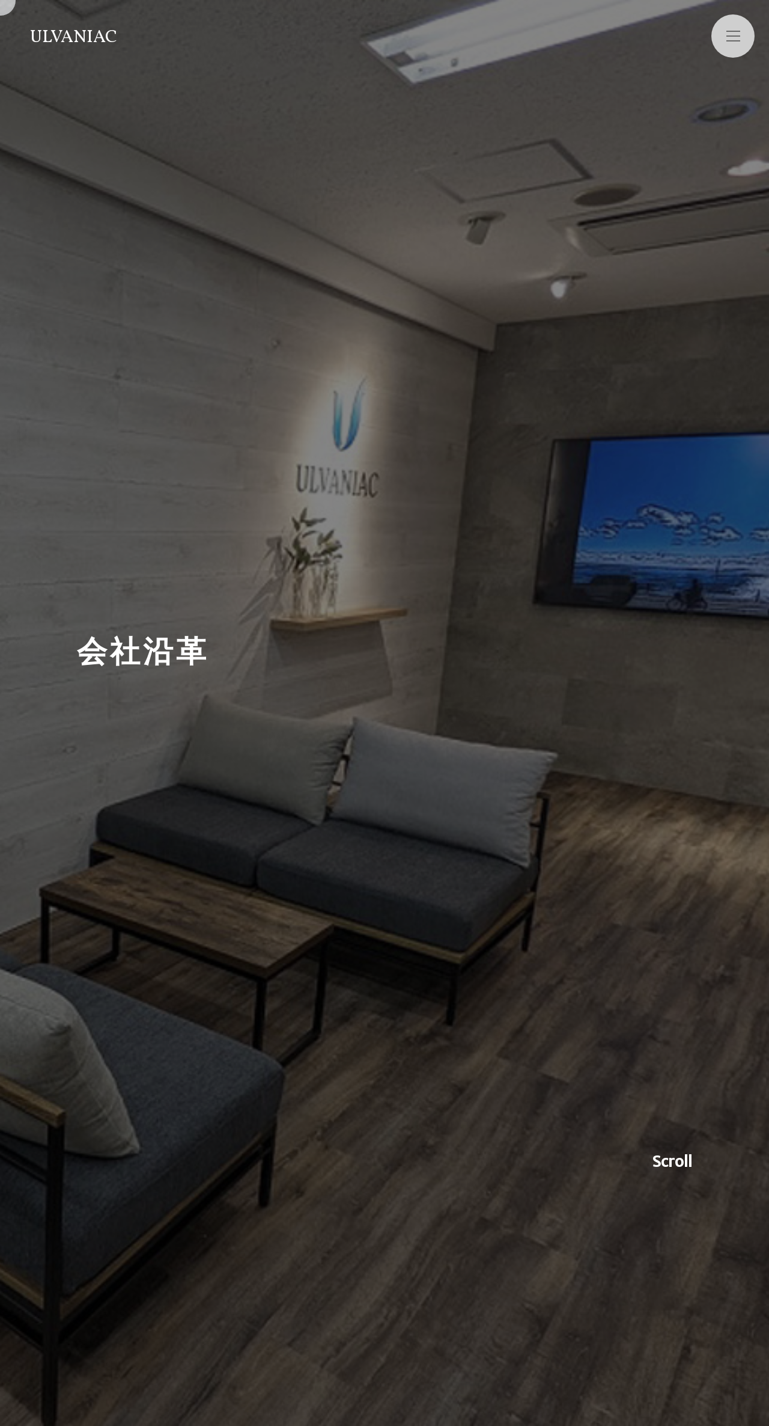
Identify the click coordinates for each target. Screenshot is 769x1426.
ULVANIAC (73, 37)
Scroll (672, 1161)
